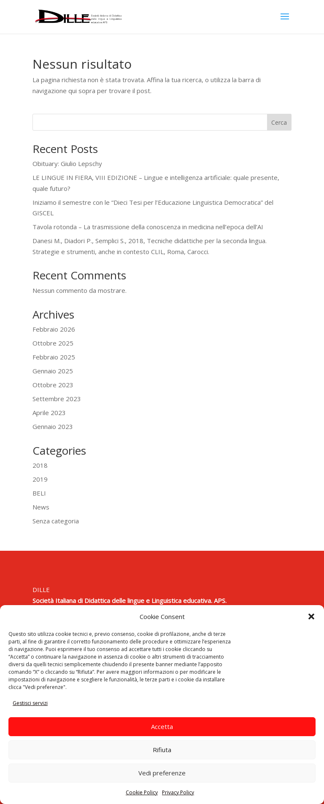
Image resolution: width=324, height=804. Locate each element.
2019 (40, 479)
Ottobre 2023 (52, 385)
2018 (40, 465)
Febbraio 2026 (53, 329)
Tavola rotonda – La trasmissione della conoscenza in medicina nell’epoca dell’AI (147, 226)
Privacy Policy (178, 792)
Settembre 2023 (56, 398)
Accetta (162, 726)
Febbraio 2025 (53, 357)
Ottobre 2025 (52, 343)
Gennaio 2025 (52, 371)
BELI (39, 493)
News (40, 507)
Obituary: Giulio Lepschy (67, 163)
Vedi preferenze (162, 773)
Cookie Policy (142, 792)
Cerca (279, 122)
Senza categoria (55, 521)
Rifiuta (162, 749)
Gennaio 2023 (52, 426)
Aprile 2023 (49, 412)
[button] (311, 616)
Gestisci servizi (30, 703)
